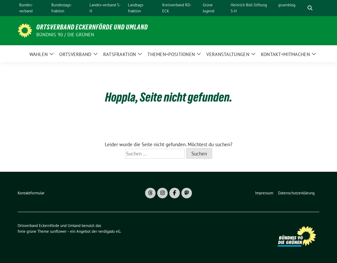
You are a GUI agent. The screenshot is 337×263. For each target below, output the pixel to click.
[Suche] (302, 8)
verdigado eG (109, 231)
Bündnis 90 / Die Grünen (65, 35)
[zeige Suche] (310, 8)
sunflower (58, 231)
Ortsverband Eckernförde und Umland (92, 27)
